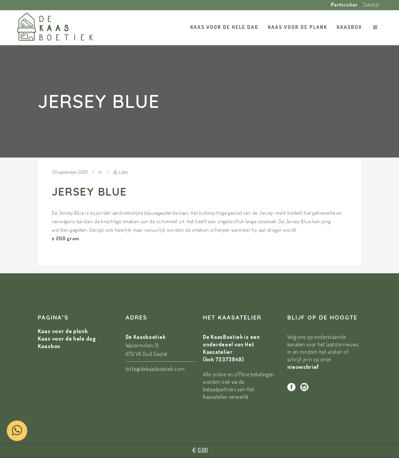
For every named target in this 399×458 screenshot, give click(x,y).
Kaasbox (49, 345)
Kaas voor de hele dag (67, 338)
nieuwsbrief (303, 366)
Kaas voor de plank (63, 330)
